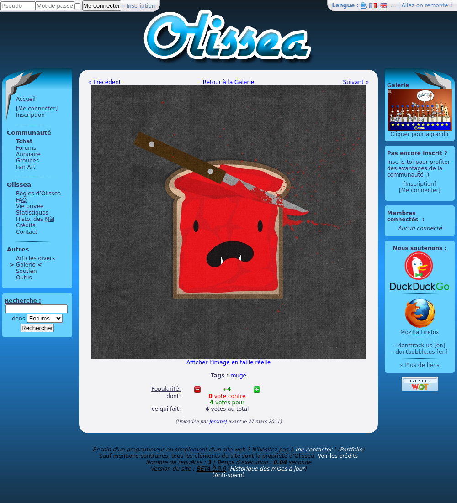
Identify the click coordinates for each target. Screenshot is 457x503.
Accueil (26, 99)
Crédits (25, 225)
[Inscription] (419, 184)
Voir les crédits (338, 456)
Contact (26, 232)
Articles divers (35, 258)
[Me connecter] (37, 108)
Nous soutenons (417, 248)
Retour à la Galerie (228, 82)
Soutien (26, 271)
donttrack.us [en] (422, 345)
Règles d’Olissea (38, 193)
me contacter (313, 449)
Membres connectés (403, 216)
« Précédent (104, 82)
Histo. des (35, 219)
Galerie (26, 265)
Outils (24, 277)
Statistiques (32, 213)
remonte (436, 5)
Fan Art (25, 167)
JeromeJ (218, 421)
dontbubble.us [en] (421, 352)
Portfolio (351, 449)
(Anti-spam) (228, 475)
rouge (238, 375)
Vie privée (29, 206)
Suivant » (356, 82)
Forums (26, 148)
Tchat (24, 141)
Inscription (141, 6)
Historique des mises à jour (267, 469)
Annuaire (28, 154)
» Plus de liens (419, 365)
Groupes (27, 160)
